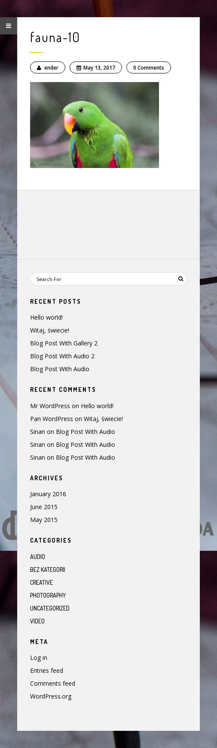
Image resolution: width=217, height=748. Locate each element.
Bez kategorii (47, 569)
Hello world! (46, 317)
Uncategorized (50, 608)
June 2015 (44, 507)
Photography (48, 595)
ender (47, 67)
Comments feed (52, 683)
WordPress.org (50, 696)
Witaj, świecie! (49, 330)
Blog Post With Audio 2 (62, 356)
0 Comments (148, 67)
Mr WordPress (50, 406)
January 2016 (48, 494)
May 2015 (44, 520)
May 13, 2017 (95, 67)
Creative (41, 582)
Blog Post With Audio (59, 369)
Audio (37, 556)
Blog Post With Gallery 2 (64, 343)
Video (37, 621)
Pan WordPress (51, 419)
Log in (38, 657)
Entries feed (46, 670)
